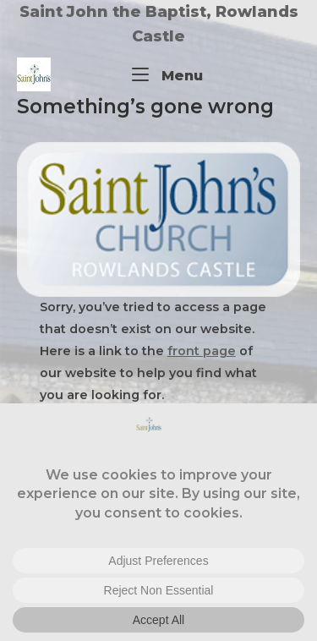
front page (201, 351)
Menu (167, 74)
